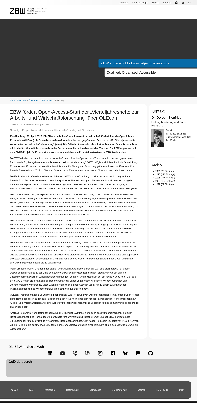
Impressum (50, 390)
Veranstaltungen (140, 2)
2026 (157, 171)
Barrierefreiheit (119, 390)
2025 (157, 174)
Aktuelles (124, 2)
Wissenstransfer (138, 12)
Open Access (176, 12)
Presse (155, 2)
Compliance (95, 390)
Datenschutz (73, 390)
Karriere (166, 2)
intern (181, 390)
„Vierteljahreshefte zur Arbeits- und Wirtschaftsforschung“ (54, 162)
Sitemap (142, 390)
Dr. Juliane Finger (47, 295)
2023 (157, 181)
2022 (157, 184)
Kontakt (15, 390)
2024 (157, 178)
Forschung (122, 12)
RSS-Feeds (162, 390)
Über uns (189, 12)
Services (110, 12)
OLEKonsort (119, 166)
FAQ (32, 390)
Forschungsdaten (158, 12)
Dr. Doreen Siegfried (164, 118)
